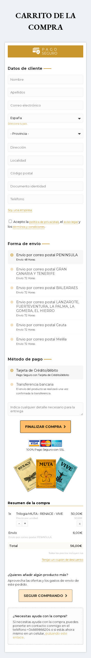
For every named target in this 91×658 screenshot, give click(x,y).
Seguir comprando (45, 596)
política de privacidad (44, 222)
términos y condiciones (29, 226)
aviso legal (71, 222)
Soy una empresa (20, 210)
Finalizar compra (45, 427)
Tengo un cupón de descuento (62, 559)
